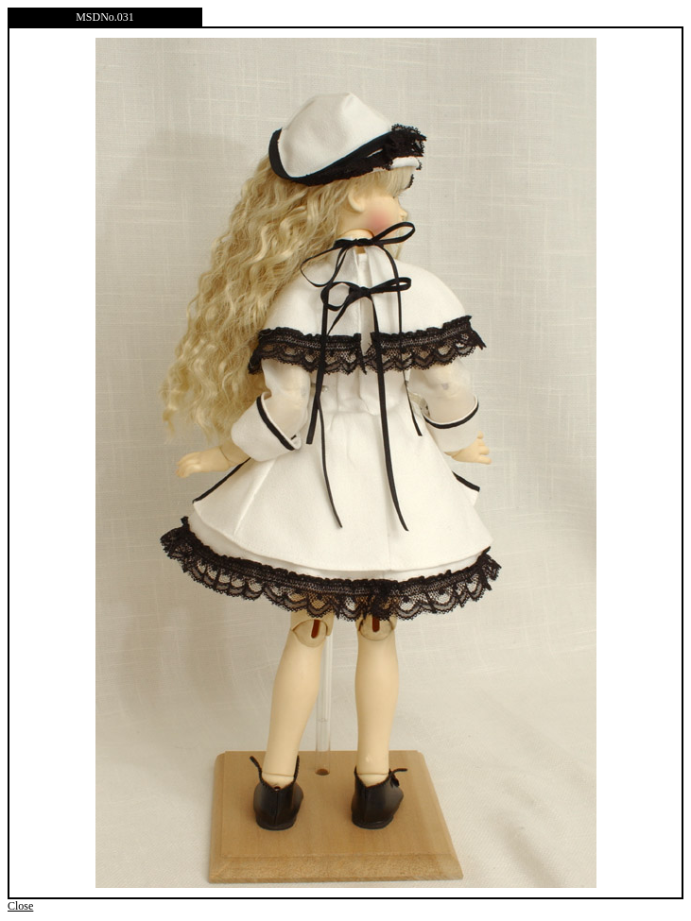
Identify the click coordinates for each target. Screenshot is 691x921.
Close (20, 905)
